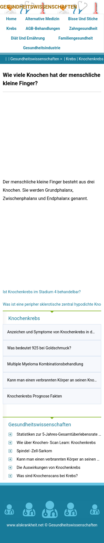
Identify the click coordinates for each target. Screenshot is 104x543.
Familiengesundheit (76, 38)
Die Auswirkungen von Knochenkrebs (48, 467)
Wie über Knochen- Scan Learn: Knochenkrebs (56, 442)
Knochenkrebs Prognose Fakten (34, 396)
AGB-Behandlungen (43, 28)
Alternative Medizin (42, 19)
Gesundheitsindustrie (41, 48)
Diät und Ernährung (28, 38)
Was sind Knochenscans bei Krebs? (47, 476)
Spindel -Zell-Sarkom (34, 451)
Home (11, 19)
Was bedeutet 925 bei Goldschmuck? (39, 348)
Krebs (11, 28)
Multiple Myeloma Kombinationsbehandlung (45, 364)
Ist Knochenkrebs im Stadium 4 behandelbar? (42, 292)
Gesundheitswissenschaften (38, 7)
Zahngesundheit (83, 28)
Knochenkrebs (91, 59)
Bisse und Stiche (83, 19)
